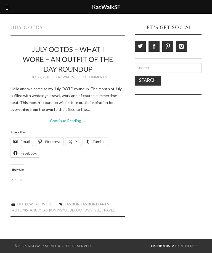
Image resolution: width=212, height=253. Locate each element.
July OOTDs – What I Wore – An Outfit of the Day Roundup (68, 59)
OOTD (22, 204)
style (95, 210)
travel (108, 210)
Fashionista (21, 210)
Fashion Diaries (95, 204)
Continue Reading (68, 120)
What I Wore (41, 204)
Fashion (72, 204)
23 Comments (94, 77)
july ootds (78, 210)
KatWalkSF (65, 77)
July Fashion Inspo (50, 210)
